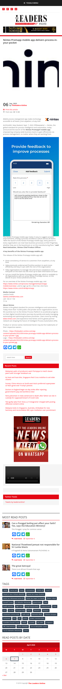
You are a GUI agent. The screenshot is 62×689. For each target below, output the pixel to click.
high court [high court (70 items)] (19, 606)
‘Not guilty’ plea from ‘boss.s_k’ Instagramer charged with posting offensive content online (30, 403)
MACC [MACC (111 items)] (29, 610)
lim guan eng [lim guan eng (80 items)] (20, 610)
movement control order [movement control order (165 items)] (11, 614)
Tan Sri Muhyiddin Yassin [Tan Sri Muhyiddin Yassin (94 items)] (39, 626)
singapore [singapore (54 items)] (49, 622)
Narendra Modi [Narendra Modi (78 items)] (37, 614)
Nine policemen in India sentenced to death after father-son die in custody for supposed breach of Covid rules (30, 397)
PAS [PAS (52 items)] (14, 618)
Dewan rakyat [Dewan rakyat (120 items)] (51, 598)
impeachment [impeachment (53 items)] (45, 606)
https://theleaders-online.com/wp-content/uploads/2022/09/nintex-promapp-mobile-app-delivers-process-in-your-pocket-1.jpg (31, 333)
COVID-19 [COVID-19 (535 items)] (40, 590)
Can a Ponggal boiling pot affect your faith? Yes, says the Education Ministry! (34, 524)
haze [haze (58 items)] (45, 602)
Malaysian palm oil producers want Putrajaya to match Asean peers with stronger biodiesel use (28, 372)
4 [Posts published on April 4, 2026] (47, 654)
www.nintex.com (9, 319)
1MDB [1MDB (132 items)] (5, 590)
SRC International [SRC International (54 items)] (9, 626)
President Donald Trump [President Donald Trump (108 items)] (11, 622)
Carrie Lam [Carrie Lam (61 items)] (13, 590)
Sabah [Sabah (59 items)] (24, 622)
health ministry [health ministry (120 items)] (8, 606)
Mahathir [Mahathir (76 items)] (37, 610)
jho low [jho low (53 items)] (11, 610)
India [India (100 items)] (54, 606)
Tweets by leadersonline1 (15, 502)
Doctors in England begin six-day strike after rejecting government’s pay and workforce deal (25, 390)
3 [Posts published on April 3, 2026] (39, 654)
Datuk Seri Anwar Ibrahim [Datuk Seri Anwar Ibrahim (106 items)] (35, 594)
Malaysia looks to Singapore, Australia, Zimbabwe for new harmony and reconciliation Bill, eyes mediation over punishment (30, 409)
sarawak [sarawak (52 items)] (31, 622)
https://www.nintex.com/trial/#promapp (18, 288)
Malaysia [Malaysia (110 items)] (46, 610)
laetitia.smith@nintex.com (13, 296)
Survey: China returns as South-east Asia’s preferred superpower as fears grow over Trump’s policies (30, 384)
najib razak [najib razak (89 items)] (25, 614)
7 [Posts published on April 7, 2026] (14, 659)
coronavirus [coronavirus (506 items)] (30, 590)
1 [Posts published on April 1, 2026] (22, 654)
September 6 (29, 538)
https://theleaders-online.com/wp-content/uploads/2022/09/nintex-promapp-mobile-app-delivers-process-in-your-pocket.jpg (31, 340)
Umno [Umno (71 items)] (26, 630)
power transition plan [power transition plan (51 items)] (37, 618)
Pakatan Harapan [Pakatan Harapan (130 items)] (50, 614)
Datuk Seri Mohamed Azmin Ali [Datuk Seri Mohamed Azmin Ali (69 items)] (13, 598)
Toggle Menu (31, 3)
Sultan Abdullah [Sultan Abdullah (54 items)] (22, 626)
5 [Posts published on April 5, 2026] (55, 654)
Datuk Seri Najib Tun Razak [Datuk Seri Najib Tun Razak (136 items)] (35, 598)
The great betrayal (21, 565)
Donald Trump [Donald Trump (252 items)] (8, 602)
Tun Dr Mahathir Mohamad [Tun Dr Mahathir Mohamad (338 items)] (12, 630)
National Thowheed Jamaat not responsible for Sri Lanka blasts (36, 545)
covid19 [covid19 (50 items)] (48, 590)
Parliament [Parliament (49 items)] (6, 618)
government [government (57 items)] (37, 602)
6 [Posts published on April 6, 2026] (6, 659)
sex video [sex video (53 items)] (40, 622)
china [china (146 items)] (21, 590)
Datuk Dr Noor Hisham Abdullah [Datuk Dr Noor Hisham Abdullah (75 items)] (13, 594)
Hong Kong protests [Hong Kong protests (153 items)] (31, 606)
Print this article (10, 109)
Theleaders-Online (19, 105)
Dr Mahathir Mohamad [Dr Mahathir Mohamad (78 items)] (23, 602)
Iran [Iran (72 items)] (4, 610)
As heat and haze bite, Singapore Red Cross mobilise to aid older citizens (30, 378)
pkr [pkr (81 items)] (19, 618)
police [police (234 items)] (25, 618)
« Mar (4, 675)
